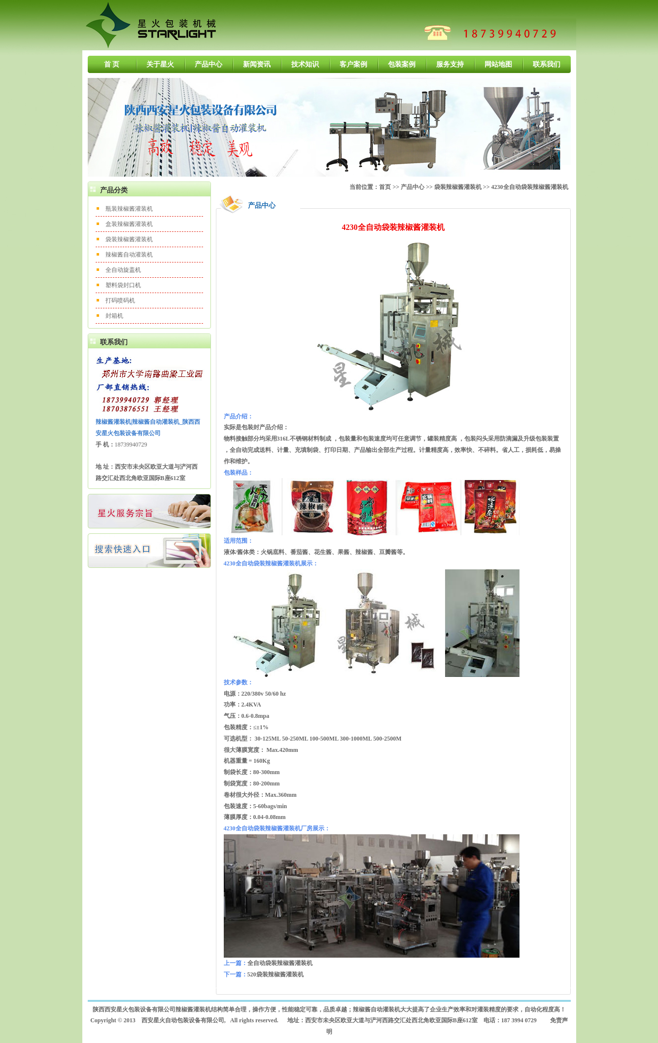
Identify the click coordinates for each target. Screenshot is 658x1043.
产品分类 (114, 190)
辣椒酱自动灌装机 (129, 254)
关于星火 (160, 64)
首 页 (112, 64)
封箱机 (114, 315)
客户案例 (353, 64)
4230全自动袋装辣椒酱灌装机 (529, 187)
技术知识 (305, 64)
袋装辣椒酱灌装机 (129, 239)
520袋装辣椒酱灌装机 (275, 974)
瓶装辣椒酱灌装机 (129, 208)
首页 (385, 187)
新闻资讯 (257, 64)
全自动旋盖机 (123, 269)
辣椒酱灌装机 (193, 1009)
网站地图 (498, 64)
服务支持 (450, 64)
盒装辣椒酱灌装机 (129, 224)
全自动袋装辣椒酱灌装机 (279, 963)
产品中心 (208, 64)
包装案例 (402, 64)
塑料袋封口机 (123, 285)
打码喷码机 (120, 300)
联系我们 (546, 64)
